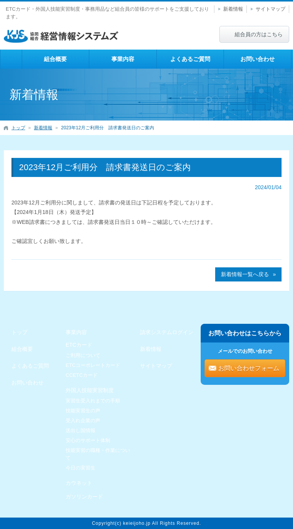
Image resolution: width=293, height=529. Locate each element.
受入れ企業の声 (83, 420)
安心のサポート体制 (88, 440)
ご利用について (83, 355)
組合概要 (55, 59)
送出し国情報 (80, 430)
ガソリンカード (84, 497)
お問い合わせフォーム (248, 368)
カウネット (79, 483)
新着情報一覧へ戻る (245, 274)
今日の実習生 (80, 468)
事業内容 (122, 59)
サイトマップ (270, 9)
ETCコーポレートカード (93, 365)
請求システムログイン (166, 332)
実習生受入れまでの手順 (93, 401)
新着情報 (233, 9)
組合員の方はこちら (259, 34)
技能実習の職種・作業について (98, 454)
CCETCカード (82, 375)
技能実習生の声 (83, 410)
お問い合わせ (257, 59)
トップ (11, 59)
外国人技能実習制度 (90, 390)
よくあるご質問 (190, 59)
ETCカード (79, 345)
